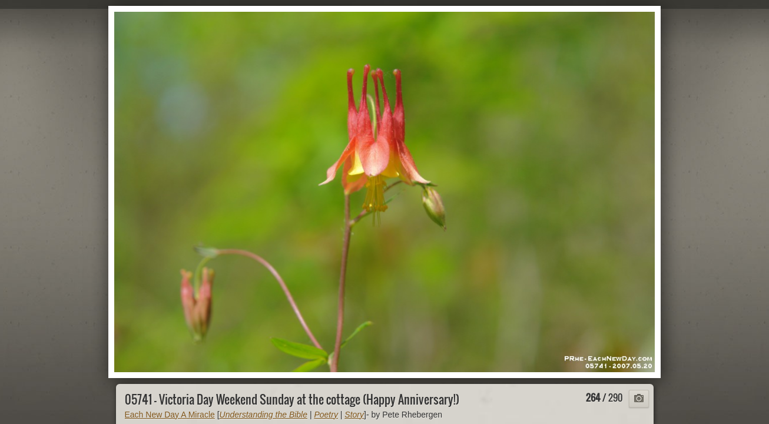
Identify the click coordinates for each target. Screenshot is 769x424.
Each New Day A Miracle (170, 414)
